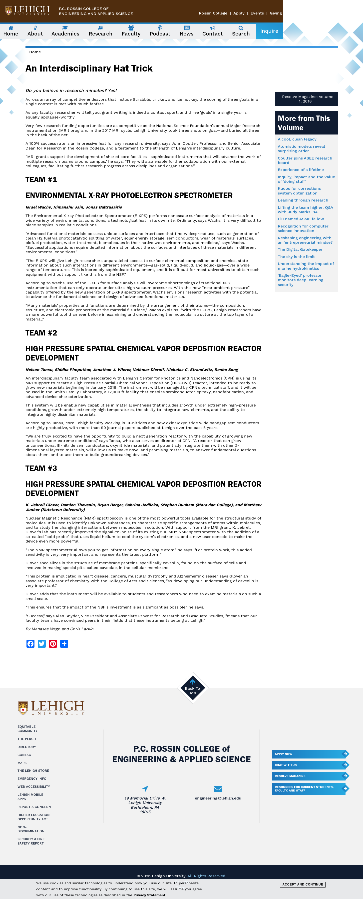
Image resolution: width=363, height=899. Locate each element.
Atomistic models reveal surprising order (301, 148)
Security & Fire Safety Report (30, 841)
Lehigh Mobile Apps (30, 797)
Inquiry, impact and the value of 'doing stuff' (306, 179)
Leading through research (303, 200)
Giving (356, 13)
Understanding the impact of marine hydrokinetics (306, 265)
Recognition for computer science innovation (303, 228)
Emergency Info (31, 778)
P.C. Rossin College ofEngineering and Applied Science (96, 11)
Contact (25, 755)
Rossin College (293, 13)
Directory (26, 747)
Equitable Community (27, 729)
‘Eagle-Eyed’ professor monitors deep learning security (300, 280)
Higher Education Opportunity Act (33, 817)
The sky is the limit (296, 256)
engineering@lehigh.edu (218, 798)
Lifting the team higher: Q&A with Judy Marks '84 (305, 209)
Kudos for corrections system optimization (299, 190)
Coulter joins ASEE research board (305, 160)
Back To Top (192, 690)
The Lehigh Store (33, 770)
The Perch (26, 739)
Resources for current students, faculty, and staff (304, 788)
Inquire (326, 31)
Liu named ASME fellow (301, 218)
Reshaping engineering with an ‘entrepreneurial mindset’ (305, 240)
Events (337, 13)
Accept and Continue (302, 884)
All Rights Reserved (206, 876)
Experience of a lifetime (301, 169)
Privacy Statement (149, 895)
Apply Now (283, 754)
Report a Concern (34, 807)
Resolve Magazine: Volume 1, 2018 (307, 99)
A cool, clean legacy (297, 139)
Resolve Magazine (290, 776)
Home (35, 52)
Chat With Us (286, 765)
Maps (21, 763)
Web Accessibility (33, 786)
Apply (319, 13)
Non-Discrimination (30, 829)
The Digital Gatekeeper (300, 249)
